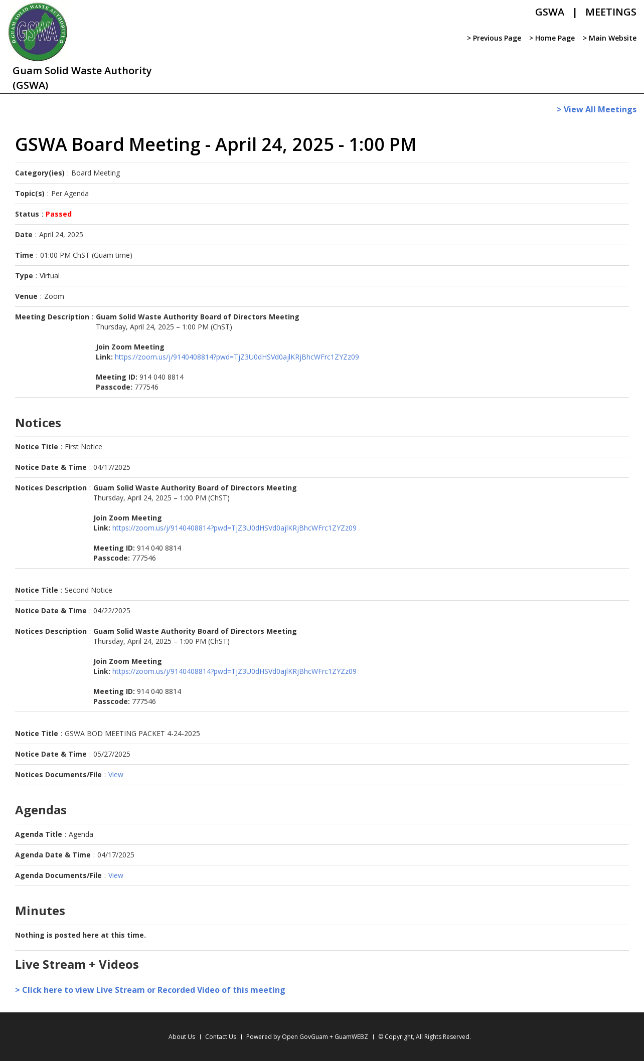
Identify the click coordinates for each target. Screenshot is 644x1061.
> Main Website (609, 38)
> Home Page (552, 38)
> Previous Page (494, 38)
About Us (182, 1036)
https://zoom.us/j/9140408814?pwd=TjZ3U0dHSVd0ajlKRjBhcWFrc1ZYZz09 (237, 357)
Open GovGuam (305, 1036)
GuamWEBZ (351, 1036)
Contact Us (220, 1036)
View (115, 774)
